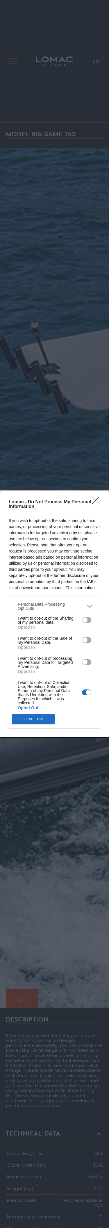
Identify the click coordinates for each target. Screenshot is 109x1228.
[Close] (97, 502)
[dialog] (54, 614)
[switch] (86, 620)
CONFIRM (33, 719)
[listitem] (54, 606)
